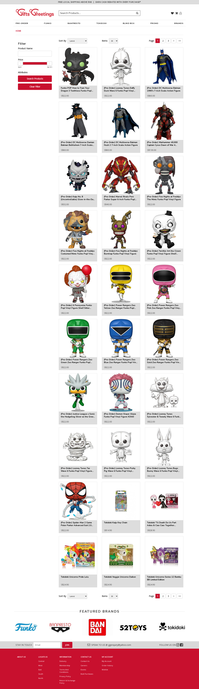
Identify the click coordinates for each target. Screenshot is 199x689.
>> (179, 40)
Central (41, 661)
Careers (84, 665)
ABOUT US (21, 657)
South (40, 674)
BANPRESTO (74, 24)
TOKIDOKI (101, 24)
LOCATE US (42, 657)
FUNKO (48, 24)
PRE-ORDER (22, 24)
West (40, 665)
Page (151, 40)
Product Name (25, 48)
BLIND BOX (128, 23)
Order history (107, 665)
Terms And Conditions (64, 670)
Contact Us (85, 661)
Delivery (62, 661)
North (40, 678)
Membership (64, 665)
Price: (20, 59)
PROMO (154, 23)
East (40, 669)
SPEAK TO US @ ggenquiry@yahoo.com (109, 644)
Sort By (62, 40)
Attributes (23, 72)
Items (104, 40)
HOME (18, 31)
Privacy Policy (65, 676)
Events (83, 669)
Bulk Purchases (87, 674)
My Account (106, 661)
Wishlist (105, 669)
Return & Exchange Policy (67, 681)
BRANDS (178, 24)
